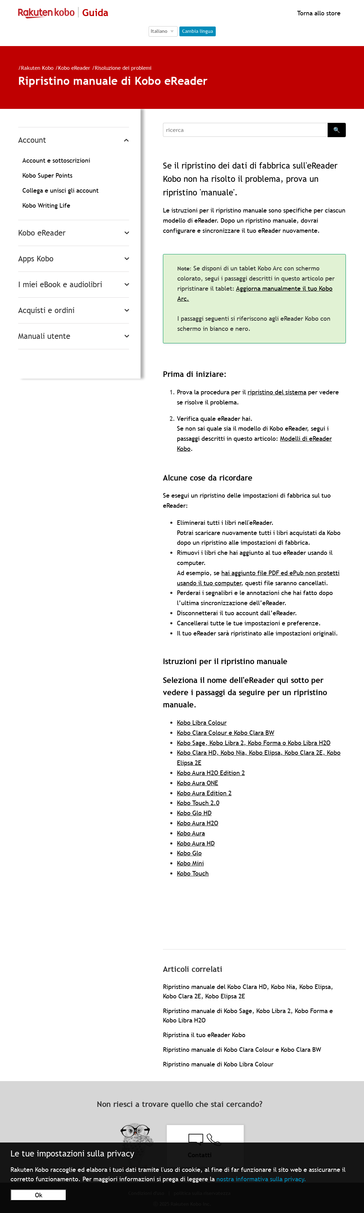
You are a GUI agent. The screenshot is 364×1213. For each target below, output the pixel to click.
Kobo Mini (190, 863)
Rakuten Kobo (37, 67)
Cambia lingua (197, 31)
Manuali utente (44, 336)
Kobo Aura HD (196, 843)
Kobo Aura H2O (197, 823)
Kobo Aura (191, 833)
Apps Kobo (35, 258)
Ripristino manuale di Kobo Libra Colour (218, 1064)
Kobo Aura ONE (197, 783)
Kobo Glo (189, 853)
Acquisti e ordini (46, 310)
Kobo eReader (74, 67)
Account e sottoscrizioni (56, 160)
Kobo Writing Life (46, 205)
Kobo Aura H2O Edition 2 (211, 773)
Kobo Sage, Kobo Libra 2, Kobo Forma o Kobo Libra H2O (253, 743)
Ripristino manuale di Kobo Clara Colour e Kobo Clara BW (242, 1049)
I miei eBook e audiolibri (60, 284)
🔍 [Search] (336, 130)
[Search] (245, 130)
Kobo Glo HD (194, 813)
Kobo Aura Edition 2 (204, 793)
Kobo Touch (193, 873)
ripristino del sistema (277, 392)
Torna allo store (318, 13)
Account (32, 140)
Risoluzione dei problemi (123, 67)
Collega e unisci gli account (60, 190)
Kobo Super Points (47, 175)
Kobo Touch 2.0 (198, 803)
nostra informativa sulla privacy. (261, 1179)
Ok (38, 1195)
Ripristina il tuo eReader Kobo (204, 1035)
